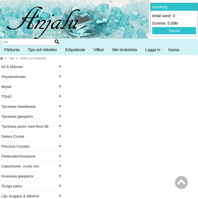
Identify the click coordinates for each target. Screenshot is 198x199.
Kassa (174, 30)
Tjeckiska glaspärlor (31, 116)
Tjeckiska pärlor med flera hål (31, 126)
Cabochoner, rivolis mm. (31, 166)
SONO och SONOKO (33, 58)
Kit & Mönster (31, 67)
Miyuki (31, 87)
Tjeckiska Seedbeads (31, 106)
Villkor (98, 50)
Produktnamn (136, 84)
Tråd (11, 58)
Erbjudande (75, 50)
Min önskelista (124, 50)
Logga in (152, 50)
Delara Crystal (31, 136)
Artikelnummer (107, 84)
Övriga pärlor (31, 186)
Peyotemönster (31, 77)
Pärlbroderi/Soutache (31, 156)
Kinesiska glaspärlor (31, 176)
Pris (167, 84)
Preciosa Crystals (31, 146)
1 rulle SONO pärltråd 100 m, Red (135, 137)
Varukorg (159, 7)
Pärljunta (11, 50)
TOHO (31, 97)
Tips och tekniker (42, 50)
